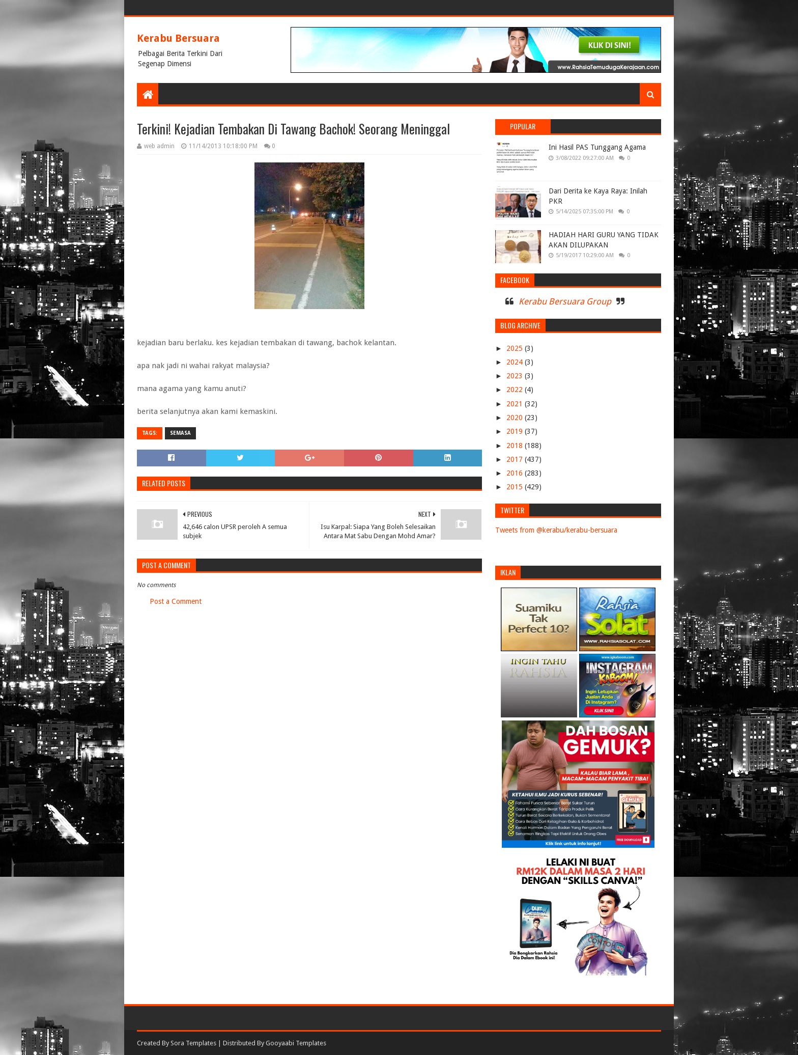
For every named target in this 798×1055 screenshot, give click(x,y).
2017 (515, 459)
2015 (515, 487)
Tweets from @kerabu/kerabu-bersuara (556, 530)
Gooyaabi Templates (296, 1043)
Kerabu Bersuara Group (565, 301)
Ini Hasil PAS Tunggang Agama (597, 147)
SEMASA (180, 433)
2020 (515, 417)
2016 (515, 473)
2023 (515, 376)
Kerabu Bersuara (178, 38)
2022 (515, 389)
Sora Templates (193, 1043)
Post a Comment (176, 601)
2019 (515, 431)
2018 (515, 445)
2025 (515, 348)
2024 (515, 362)
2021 (515, 404)
